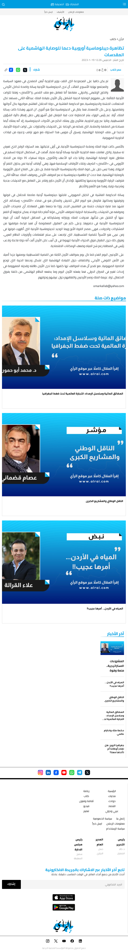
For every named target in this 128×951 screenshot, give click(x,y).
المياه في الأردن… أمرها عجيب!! (105, 608)
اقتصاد (112, 806)
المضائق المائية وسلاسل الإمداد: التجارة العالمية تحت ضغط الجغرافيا (82, 393)
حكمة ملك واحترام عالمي (114, 732)
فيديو (86, 806)
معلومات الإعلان (76, 12)
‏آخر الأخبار (115, 633)
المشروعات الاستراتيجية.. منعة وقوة (115, 666)
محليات (112, 796)
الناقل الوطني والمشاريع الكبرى (104, 501)
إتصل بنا (120, 819)
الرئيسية (112, 791)
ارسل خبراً (48, 12)
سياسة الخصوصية (102, 819)
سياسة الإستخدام (115, 829)
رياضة (86, 791)
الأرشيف (60, 12)
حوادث (112, 801)
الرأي (121, 39)
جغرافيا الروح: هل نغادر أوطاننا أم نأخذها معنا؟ (114, 749)
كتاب (86, 796)
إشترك (11, 884)
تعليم (86, 811)
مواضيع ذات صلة (110, 298)
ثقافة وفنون (86, 801)
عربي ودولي (111, 811)
